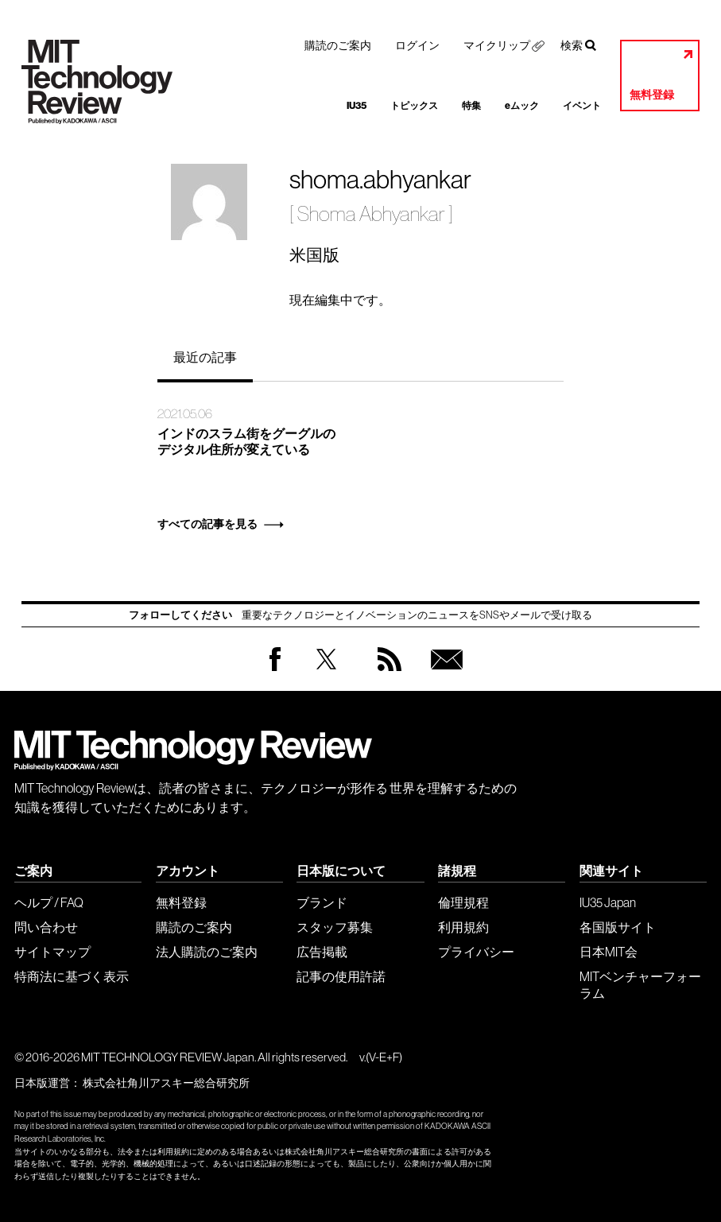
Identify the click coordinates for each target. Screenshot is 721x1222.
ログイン (417, 45)
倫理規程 (463, 902)
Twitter (326, 674)
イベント (582, 105)
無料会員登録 (443, 674)
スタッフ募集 (335, 927)
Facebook (275, 670)
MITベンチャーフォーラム (640, 984)
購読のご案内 (337, 45)
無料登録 (652, 95)
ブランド (322, 902)
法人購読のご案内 (207, 952)
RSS (385, 674)
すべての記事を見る (207, 524)
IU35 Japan (608, 902)
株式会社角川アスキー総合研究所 (166, 1083)
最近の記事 (205, 357)
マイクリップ (496, 45)
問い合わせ (46, 927)
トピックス (414, 105)
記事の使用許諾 (341, 976)
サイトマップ (52, 952)
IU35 (356, 105)
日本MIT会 (609, 952)
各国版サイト (618, 927)
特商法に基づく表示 (71, 976)
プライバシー (476, 952)
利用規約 (463, 927)
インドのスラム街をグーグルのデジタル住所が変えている (246, 442)
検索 (571, 45)
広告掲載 (322, 952)
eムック (522, 105)
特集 (471, 105)
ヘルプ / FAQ (48, 902)
